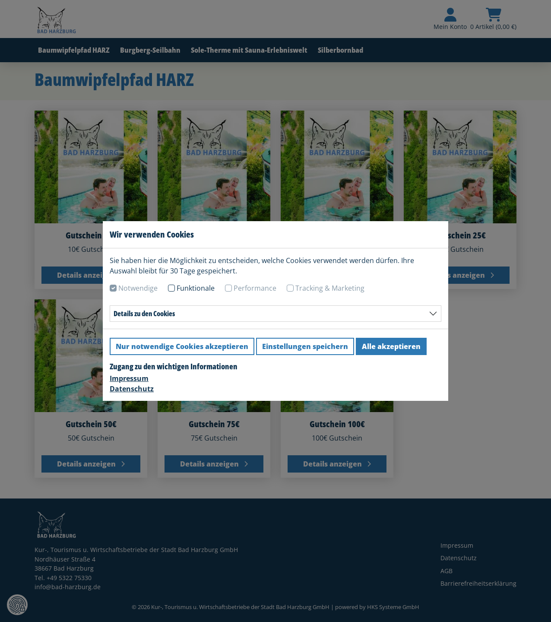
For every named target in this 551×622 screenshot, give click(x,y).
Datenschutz (132, 389)
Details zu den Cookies (144, 313)
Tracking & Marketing (329, 288)
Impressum (129, 378)
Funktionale (196, 288)
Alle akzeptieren (391, 346)
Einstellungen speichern (305, 346)
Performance (255, 288)
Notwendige (138, 288)
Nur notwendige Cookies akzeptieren (182, 346)
